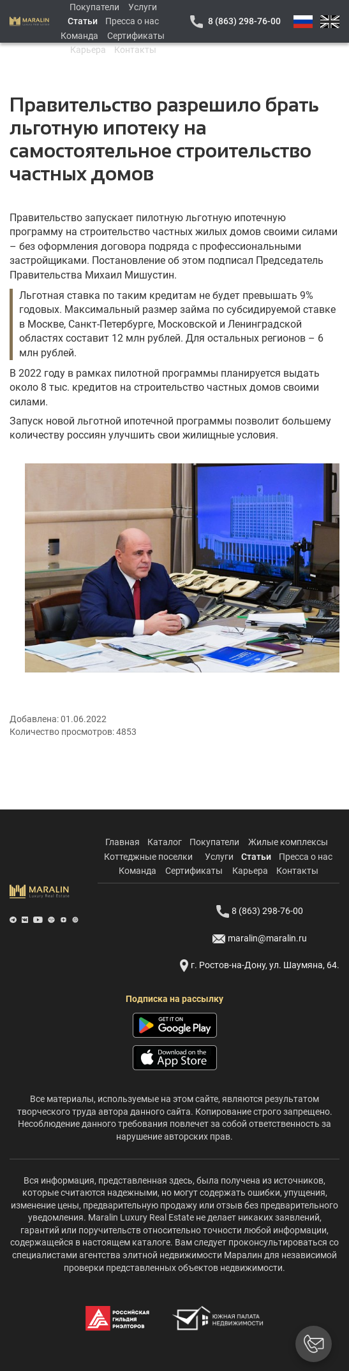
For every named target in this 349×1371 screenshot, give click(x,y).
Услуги (142, 7)
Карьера (88, 50)
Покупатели (94, 7)
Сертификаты (136, 36)
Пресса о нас (132, 21)
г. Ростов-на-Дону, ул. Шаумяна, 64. (259, 965)
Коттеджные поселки (148, 857)
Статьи (83, 21)
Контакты (135, 50)
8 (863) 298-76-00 (244, 21)
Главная (122, 842)
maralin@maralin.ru (259, 938)
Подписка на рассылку (174, 999)
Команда (79, 36)
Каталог (164, 842)
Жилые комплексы (288, 842)
